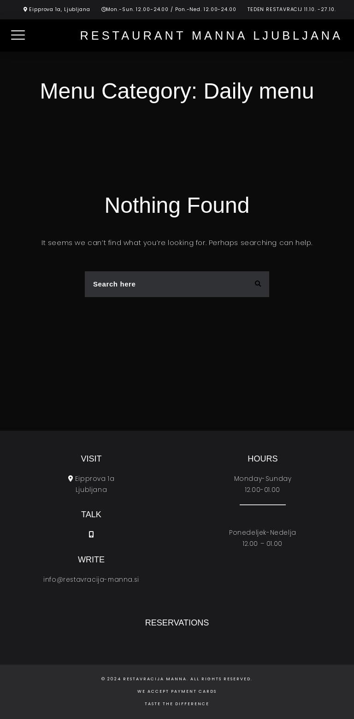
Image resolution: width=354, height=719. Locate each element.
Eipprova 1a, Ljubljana (59, 9)
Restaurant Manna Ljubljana (211, 35)
